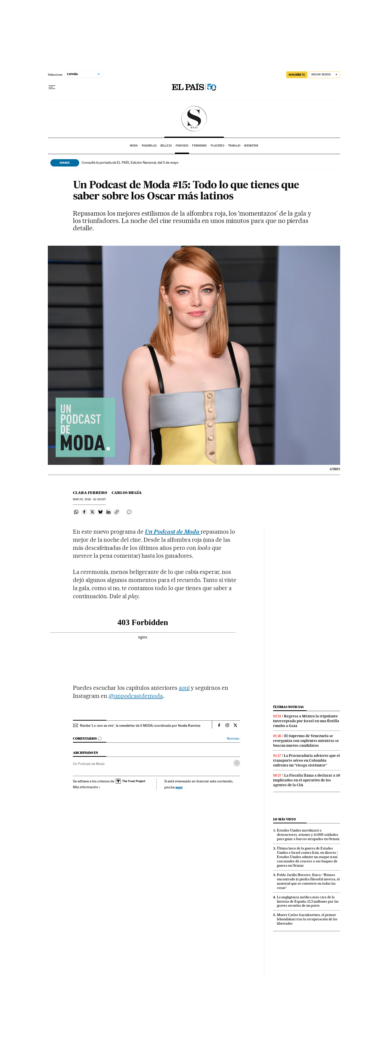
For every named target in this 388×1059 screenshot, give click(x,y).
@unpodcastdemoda (136, 695)
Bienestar (251, 145)
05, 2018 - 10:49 (89, 499)
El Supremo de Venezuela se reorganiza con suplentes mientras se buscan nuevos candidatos (306, 741)
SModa (194, 118)
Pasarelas (149, 145)
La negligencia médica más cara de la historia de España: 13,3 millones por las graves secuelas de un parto (308, 901)
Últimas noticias (288, 707)
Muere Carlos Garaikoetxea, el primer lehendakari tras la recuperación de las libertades (307, 919)
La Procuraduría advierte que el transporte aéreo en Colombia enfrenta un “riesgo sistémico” (306, 760)
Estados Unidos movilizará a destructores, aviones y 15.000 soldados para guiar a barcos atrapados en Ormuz (308, 834)
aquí (184, 687)
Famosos (182, 145)
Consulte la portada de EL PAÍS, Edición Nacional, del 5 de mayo (130, 162)
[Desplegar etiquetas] (236, 763)
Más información (86, 787)
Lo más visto (284, 819)
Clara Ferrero (90, 492)
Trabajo (234, 145)
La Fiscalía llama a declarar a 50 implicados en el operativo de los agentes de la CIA (306, 780)
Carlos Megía (127, 492)
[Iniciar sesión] (324, 74)
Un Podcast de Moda (89, 764)
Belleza (166, 145)
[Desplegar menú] (52, 87)
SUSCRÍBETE (297, 74)
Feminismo (199, 145)
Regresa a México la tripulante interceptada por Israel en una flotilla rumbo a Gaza (306, 721)
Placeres (217, 145)
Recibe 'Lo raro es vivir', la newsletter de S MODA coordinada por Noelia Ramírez (140, 725)
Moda (134, 145)
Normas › (233, 738)
